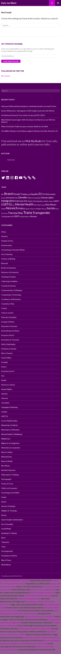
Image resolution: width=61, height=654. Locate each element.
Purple (3, 497)
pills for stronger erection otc (42, 592)
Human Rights (6, 389)
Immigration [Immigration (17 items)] (8, 200)
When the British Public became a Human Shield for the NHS (24, 126)
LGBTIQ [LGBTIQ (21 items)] (6, 204)
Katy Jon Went (8, 3)
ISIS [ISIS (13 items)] (25, 201)
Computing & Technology (11, 295)
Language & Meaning (9, 407)
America (4, 236)
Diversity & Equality (8, 317)
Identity (4, 394)
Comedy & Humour (8, 286)
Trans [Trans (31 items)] (27, 212)
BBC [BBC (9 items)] (2, 194)
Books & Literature (8, 268)
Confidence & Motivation (11, 299)
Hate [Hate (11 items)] (29, 198)
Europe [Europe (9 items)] (3, 198)
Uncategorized (7, 551)
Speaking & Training (9, 533)
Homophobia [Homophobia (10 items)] (36, 198)
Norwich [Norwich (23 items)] (12, 208)
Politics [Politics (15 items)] (21, 208)
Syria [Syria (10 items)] (57, 209)
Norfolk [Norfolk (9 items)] (3, 209)
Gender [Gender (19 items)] (22, 197)
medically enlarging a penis (29, 598)
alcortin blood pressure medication (39, 616)
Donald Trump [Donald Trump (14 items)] (20, 194)
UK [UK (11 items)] (12, 217)
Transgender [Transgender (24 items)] (41, 213)
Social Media (6, 529)
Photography (6, 479)
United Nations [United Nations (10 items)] (24, 217)
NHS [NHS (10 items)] (35, 205)
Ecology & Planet (7, 322)
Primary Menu (58, 3)
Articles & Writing (8, 259)
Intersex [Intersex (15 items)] (19, 201)
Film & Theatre (7, 353)
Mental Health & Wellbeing (11, 434)
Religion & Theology (9, 511)
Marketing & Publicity (9, 425)
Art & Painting (6, 254)
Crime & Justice (7, 313)
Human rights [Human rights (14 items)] (47, 197)
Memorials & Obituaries (10, 430)
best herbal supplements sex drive (14, 580)
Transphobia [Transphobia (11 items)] (6, 217)
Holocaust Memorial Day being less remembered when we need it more (28, 106)
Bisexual (4, 263)
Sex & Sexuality (7, 524)
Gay (2, 376)
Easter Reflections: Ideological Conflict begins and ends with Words (27, 111)
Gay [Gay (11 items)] (16, 198)
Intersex (4, 398)
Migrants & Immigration (10, 443)
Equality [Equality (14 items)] (34, 194)
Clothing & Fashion (8, 277)
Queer (3, 502)
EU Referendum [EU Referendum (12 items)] (49, 194)
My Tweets (5, 76)
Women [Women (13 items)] (33, 216)
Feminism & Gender (8, 349)
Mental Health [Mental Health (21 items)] (24, 204)
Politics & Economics (9, 488)
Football (4, 362)
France (3, 367)
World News (6, 565)
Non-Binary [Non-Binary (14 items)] (51, 204)
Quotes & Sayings (8, 506)
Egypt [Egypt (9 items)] (28, 194)
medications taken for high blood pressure (41, 637)
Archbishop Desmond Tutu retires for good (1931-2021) (23, 115)
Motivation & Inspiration (10, 448)
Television (5, 542)
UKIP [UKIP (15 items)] (16, 216)
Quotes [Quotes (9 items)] (28, 209)
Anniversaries (6, 245)
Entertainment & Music (10, 331)
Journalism (5, 403)
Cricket (4, 308)
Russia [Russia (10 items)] (44, 209)
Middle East (5, 439)
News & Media (6, 461)
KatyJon (5, 153)
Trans (3, 547)
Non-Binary (5, 466)
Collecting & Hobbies (9, 281)
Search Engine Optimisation (12, 520)
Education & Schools (9, 326)
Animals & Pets (7, 241)
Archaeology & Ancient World (12, 250)
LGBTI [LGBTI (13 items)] (56, 201)
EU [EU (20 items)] (40, 194)
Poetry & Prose (7, 484)
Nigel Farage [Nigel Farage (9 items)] (41, 205)
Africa (3, 232)
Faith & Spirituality (8, 344)
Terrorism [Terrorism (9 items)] (4, 213)
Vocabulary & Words (9, 556)
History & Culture (8, 385)
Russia (3, 515)
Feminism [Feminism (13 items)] (10, 197)
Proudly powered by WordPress (11, 576)
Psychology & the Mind (10, 493)
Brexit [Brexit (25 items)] (8, 194)
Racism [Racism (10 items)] (33, 209)
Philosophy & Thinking (10, 475)
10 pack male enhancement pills (38, 595)
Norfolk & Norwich (8, 470)
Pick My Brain (33, 141)
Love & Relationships (9, 421)
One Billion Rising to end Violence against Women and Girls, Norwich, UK (29, 131)
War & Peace (6, 560)
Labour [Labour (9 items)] (51, 201)
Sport (3, 538)
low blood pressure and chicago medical (35, 628)
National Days (6, 457)
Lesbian (4, 412)
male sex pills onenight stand (43, 589)
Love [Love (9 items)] (13, 205)
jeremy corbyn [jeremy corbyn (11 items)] (43, 201)
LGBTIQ (4, 416)
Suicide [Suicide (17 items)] (51, 208)
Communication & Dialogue (11, 290)
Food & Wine (6, 358)
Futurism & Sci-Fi (7, 371)
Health (3, 380)
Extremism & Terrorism (10, 340)
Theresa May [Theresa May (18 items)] (15, 212)
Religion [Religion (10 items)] (38, 209)
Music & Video (6, 452)
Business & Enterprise (10, 272)
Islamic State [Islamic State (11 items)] (32, 201)
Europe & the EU (7, 335)
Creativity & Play (7, 304)
